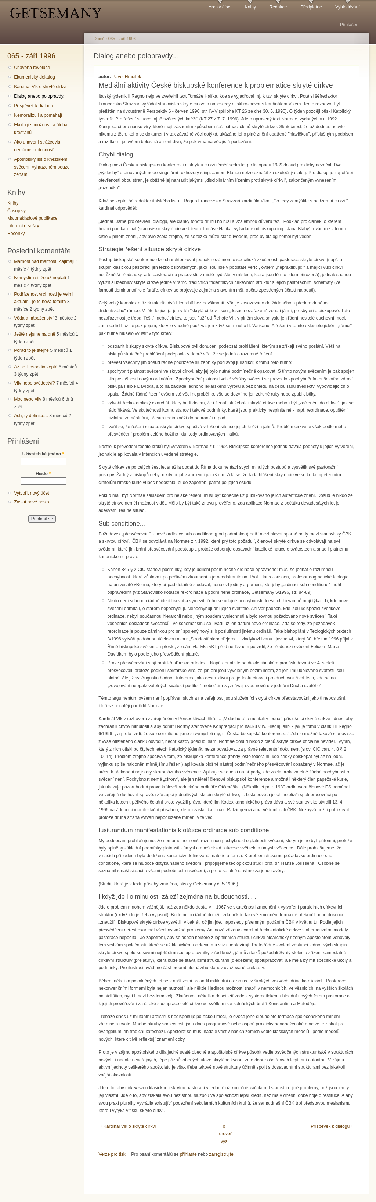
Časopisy (16, 210)
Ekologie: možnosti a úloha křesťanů (40, 128)
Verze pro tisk (112, 1154)
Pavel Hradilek (126, 76)
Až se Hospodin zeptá (35, 366)
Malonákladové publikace (32, 218)
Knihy (250, 7)
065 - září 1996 (31, 56)
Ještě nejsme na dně (34, 334)
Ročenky (16, 233)
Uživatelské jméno (43, 453)
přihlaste (188, 1154)
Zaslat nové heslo (31, 502)
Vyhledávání (347, 7)
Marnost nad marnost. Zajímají (44, 261)
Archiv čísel (220, 7)
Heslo (43, 473)
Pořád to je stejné (31, 350)
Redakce (278, 7)
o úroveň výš (224, 1134)
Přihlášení (350, 24)
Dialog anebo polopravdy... (40, 96)
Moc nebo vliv (27, 399)
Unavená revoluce (32, 67)
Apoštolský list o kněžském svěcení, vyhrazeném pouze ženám (41, 167)
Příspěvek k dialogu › (331, 1126)
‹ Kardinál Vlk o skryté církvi (128, 1126)
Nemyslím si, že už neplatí (40, 277)
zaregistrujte (221, 1154)
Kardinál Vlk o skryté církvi (40, 86)
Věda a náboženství (33, 318)
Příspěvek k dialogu (33, 105)
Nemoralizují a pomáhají (38, 115)
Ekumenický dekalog (34, 77)
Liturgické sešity (23, 225)
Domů (99, 38)
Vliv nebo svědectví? (34, 383)
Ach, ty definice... (31, 415)
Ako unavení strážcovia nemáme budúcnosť (37, 146)
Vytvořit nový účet (31, 493)
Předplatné (311, 7)
